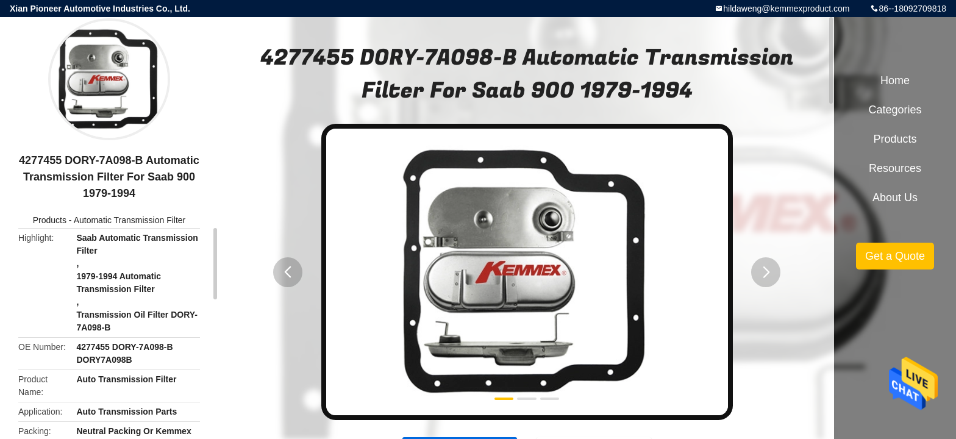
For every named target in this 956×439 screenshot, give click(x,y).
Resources (895, 168)
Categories (894, 110)
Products (49, 220)
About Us (895, 197)
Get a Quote (895, 256)
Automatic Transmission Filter (130, 220)
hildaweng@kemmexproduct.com (786, 8)
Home (895, 80)
